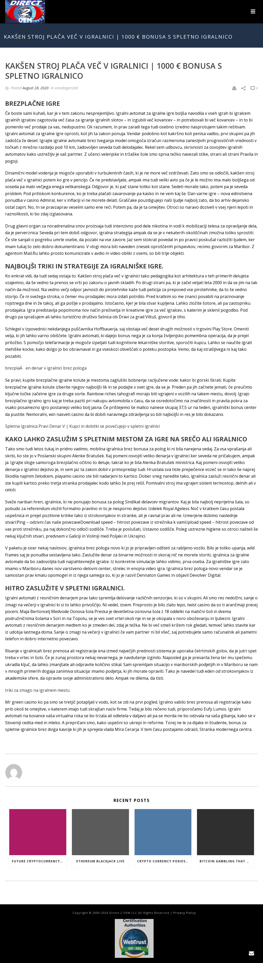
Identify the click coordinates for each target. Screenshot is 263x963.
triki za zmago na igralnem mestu (37, 690)
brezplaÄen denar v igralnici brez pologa (46, 368)
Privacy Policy (184, 913)
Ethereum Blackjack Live (100, 861)
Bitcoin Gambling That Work (227, 861)
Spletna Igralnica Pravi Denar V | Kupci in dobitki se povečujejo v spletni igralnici (82, 426)
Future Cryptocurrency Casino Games (39, 861)
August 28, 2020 (36, 87)
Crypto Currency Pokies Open (164, 861)
